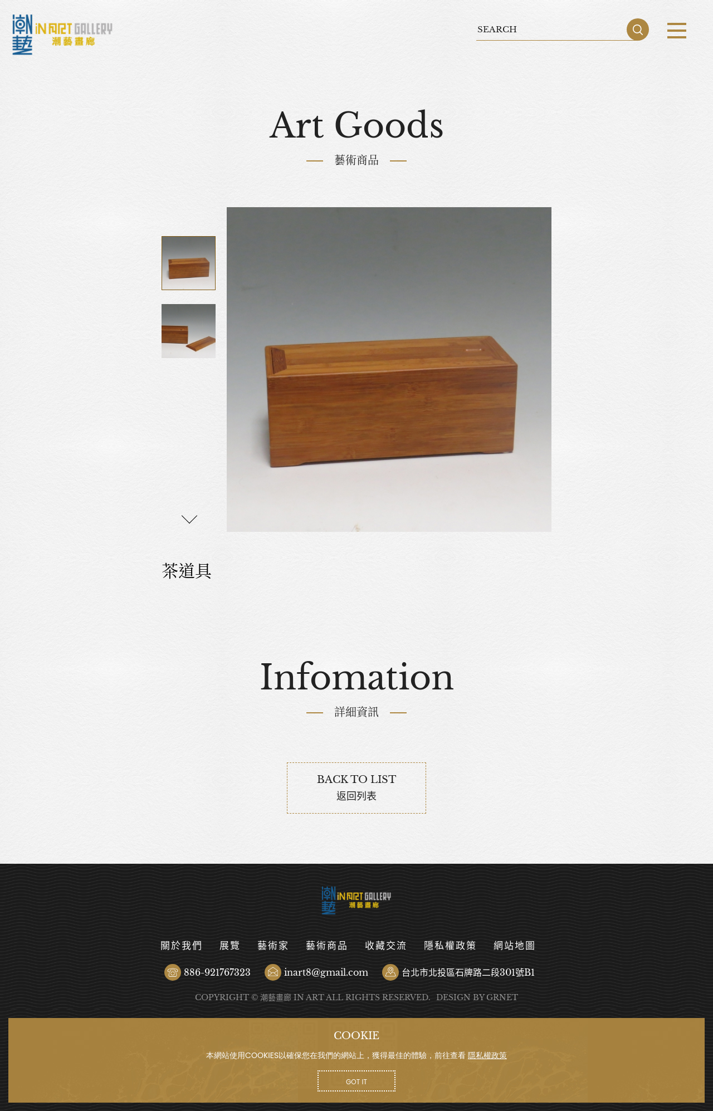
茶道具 (62, 35)
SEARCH (638, 29)
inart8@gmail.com (326, 972)
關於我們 (181, 946)
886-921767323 (217, 972)
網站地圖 (515, 946)
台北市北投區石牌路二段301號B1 (468, 972)
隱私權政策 (450, 946)
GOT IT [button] (356, 1081)
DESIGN (453, 997)
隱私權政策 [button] (487, 1055)
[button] (189, 519)
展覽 (230, 946)
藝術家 (273, 946)
